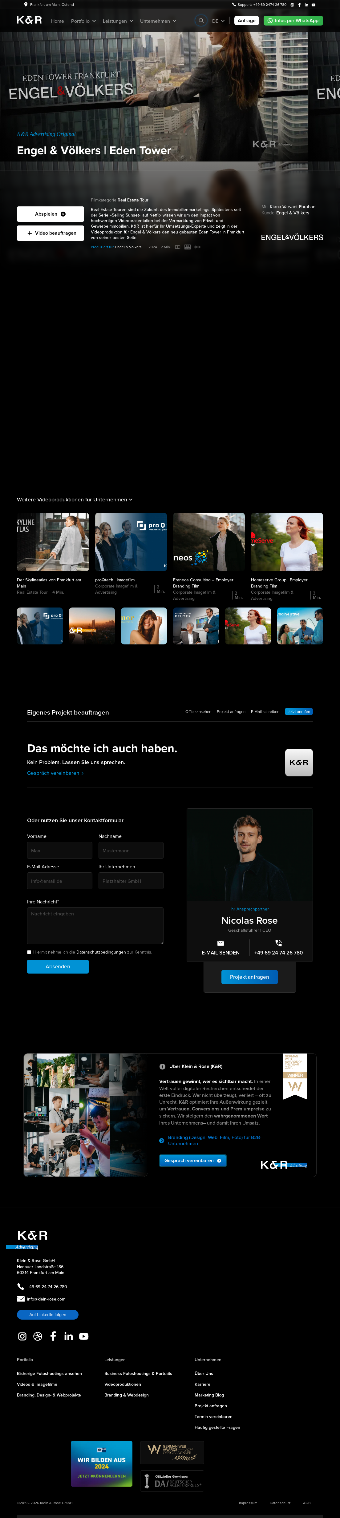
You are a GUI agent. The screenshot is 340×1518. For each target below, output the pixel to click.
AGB (307, 1502)
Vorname (37, 836)
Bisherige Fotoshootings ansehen (49, 1373)
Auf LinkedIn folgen (47, 1314)
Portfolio (25, 1360)
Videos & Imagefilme (37, 1384)
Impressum (248, 1502)
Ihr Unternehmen (117, 866)
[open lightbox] (50, 214)
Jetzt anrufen (299, 711)
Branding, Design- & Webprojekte (49, 1395)
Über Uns (204, 1373)
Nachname (110, 836)
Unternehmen (208, 1360)
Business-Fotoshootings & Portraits (138, 1373)
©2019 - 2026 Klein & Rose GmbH (45, 1502)
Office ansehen (198, 711)
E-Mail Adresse (43, 866)
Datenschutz (280, 1502)
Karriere (202, 1384)
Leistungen (115, 1360)
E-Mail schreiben (265, 711)
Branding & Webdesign (126, 1395)
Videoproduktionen (122, 1384)
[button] (83, 20)
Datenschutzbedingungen (101, 952)
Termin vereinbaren (214, 1416)
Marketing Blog (209, 1395)
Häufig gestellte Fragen (217, 1427)
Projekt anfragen (231, 711)
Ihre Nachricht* (43, 901)
